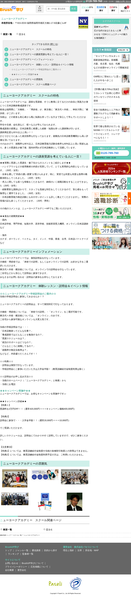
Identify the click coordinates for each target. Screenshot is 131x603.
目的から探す (50, 550)
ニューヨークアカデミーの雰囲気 (26, 79)
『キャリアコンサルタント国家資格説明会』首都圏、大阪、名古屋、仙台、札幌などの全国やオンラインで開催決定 (112, 63)
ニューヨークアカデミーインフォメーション (32, 59)
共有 (40, 9)
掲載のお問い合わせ (123, 1)
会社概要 (9, 570)
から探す (87, 9)
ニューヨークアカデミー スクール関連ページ (33, 84)
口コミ (22, 34)
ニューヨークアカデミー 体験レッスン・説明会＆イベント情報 (42, 64)
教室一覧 (7, 34)
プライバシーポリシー (16, 567)
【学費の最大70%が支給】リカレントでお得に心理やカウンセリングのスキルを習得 (112, 96)
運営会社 (21, 570)
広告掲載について (39, 567)
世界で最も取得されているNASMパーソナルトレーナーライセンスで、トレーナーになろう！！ (112, 133)
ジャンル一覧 (21, 550)
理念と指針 (68, 550)
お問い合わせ (11, 563)
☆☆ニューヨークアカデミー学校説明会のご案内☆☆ (36, 69)
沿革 (79, 550)
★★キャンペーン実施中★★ (24, 74)
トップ (8, 550)
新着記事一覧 (123, 50)
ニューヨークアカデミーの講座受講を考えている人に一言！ (39, 54)
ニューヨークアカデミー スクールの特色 (30, 49)
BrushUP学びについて (33, 563)
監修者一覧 (27, 554)
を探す (101, 9)
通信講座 (36, 550)
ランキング (13, 554)
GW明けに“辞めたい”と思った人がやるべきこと (112, 80)
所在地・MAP (92, 550)
